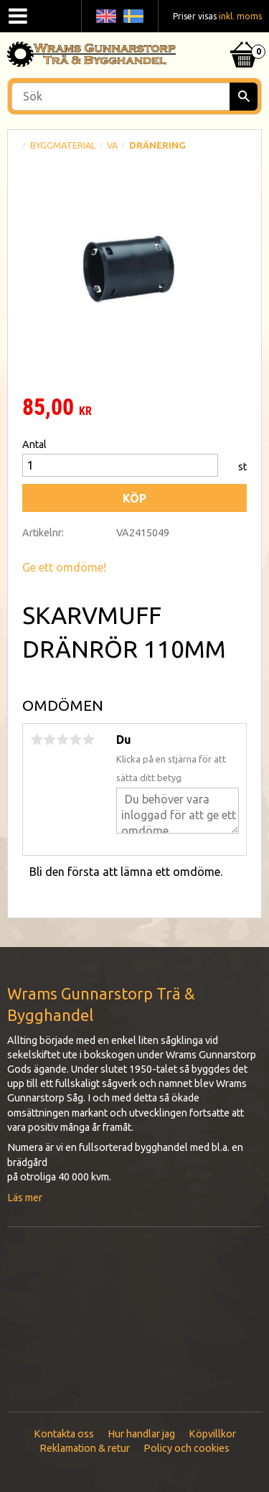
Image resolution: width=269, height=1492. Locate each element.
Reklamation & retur (84, 1448)
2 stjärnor (49, 739)
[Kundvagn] (244, 36)
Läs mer (24, 1197)
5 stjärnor (88, 739)
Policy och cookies (186, 1448)
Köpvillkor (212, 1434)
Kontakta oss (64, 1434)
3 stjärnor (62, 739)
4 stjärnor (75, 739)
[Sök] (244, 97)
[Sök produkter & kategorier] (134, 97)
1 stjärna (36, 739)
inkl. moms (240, 16)
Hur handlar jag (141, 1434)
